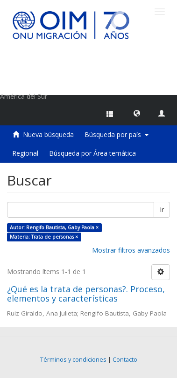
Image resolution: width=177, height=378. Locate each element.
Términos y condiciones (73, 360)
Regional (25, 153)
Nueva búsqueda (48, 134)
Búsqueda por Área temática (92, 153)
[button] (136, 113)
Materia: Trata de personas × (44, 237)
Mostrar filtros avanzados (131, 250)
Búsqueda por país (117, 134)
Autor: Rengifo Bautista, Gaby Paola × (54, 227)
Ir (162, 209)
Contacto (125, 360)
